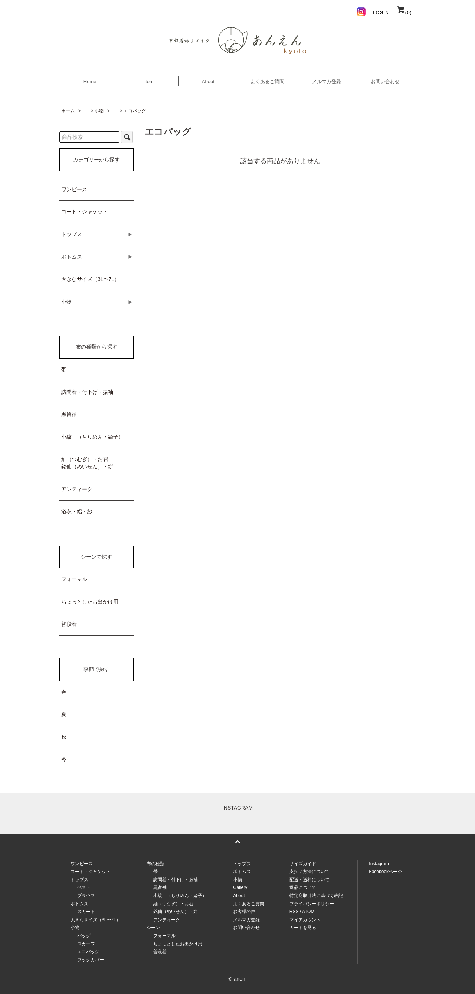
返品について (302, 887)
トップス (242, 863)
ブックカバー (90, 959)
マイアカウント (305, 919)
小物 (99, 111)
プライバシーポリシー (311, 903)
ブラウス (86, 895)
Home (89, 81)
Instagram (379, 863)
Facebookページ (385, 871)
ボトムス (242, 871)
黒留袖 (69, 414)
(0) (404, 12)
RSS (294, 911)
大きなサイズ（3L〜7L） (90, 279)
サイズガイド (302, 863)
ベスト (84, 887)
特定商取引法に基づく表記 (316, 895)
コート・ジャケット (84, 212)
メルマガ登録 (326, 81)
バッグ (84, 935)
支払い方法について (309, 871)
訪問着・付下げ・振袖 (87, 392)
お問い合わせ (385, 81)
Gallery (240, 887)
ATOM (308, 911)
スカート (86, 911)
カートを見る (302, 927)
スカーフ (86, 943)
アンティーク (76, 489)
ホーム (68, 111)
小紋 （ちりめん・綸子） (92, 437)
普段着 (69, 624)
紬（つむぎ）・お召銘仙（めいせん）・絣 (87, 463)
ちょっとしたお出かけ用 (89, 602)
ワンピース (74, 189)
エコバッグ (135, 111)
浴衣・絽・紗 (76, 511)
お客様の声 (244, 911)
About (208, 81)
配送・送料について (309, 879)
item (149, 81)
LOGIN (381, 12)
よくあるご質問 (267, 81)
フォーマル (74, 579)
